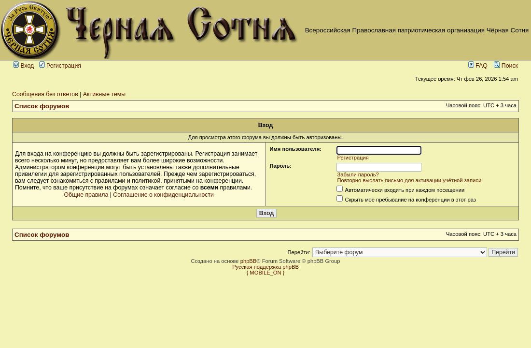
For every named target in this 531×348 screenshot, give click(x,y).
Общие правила (86, 194)
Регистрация (60, 65)
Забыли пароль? (357, 174)
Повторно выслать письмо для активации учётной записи (409, 180)
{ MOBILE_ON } (266, 273)
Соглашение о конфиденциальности (163, 194)
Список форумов (42, 106)
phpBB (248, 261)
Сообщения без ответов (45, 94)
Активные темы (104, 94)
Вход (23, 65)
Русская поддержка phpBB (265, 267)
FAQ (478, 65)
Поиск (506, 65)
